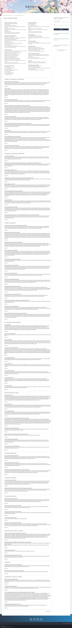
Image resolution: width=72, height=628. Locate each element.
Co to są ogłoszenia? (8, 71)
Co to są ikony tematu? (8, 74)
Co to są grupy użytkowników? (33, 25)
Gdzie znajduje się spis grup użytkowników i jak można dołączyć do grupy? (38, 27)
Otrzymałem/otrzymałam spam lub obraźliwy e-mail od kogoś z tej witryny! (38, 38)
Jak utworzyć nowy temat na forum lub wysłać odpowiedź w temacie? (16, 50)
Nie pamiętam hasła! (8, 31)
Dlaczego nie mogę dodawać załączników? (11, 57)
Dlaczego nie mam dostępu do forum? (11, 56)
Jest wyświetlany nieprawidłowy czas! (11, 39)
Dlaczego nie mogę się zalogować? (10, 28)
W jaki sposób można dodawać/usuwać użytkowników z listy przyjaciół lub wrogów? (39, 43)
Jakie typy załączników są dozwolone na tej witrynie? (36, 61)
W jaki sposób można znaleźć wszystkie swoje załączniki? (37, 62)
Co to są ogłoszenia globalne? (9, 70)
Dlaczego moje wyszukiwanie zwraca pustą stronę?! (36, 49)
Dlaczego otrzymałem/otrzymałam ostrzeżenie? (12, 58)
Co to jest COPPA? (7, 24)
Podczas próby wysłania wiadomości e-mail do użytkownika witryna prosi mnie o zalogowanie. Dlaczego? (15, 47)
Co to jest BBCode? (8, 66)
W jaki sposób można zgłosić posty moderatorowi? (12, 59)
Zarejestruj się (60, 18)
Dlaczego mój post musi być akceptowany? (11, 62)
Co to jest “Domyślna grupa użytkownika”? (34, 31)
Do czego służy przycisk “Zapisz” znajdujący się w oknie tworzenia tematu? (15, 61)
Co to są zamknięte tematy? (9, 73)
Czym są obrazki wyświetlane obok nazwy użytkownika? (13, 43)
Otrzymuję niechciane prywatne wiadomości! (35, 36)
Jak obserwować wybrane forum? (33, 57)
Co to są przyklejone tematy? (9, 72)
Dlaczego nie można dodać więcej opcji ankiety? (12, 54)
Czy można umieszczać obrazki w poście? (11, 69)
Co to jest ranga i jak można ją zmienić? (11, 45)
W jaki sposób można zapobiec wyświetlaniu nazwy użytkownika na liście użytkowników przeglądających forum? (15, 38)
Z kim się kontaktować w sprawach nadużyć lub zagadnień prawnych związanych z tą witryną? (39, 68)
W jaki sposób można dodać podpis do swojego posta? (13, 52)
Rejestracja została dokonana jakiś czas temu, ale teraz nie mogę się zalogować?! (15, 30)
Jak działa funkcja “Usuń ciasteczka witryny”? (12, 33)
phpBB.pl (12, 626)
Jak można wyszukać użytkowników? (34, 50)
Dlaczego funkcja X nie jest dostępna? (34, 67)
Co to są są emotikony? (8, 68)
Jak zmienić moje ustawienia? (9, 36)
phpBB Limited (32, 580)
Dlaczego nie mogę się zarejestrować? (11, 25)
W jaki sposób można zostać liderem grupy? (35, 28)
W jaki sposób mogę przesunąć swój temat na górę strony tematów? (15, 63)
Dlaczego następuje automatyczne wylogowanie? (12, 32)
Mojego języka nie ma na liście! (9, 42)
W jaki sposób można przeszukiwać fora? (34, 47)
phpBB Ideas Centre (8, 588)
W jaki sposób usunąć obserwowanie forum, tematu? (36, 58)
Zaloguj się (55, 18)
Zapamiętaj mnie (57, 27)
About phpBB (7, 582)
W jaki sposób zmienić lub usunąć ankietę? (11, 55)
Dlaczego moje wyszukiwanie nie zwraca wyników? (36, 48)
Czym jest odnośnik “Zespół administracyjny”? (35, 32)
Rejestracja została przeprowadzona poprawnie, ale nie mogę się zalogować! (15, 27)
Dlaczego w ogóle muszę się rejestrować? (11, 23)
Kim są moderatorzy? (31, 24)
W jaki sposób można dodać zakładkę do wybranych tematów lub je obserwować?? (38, 56)
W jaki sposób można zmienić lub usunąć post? (12, 51)
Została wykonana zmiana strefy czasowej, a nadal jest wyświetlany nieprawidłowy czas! (15, 41)
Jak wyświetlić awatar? (8, 44)
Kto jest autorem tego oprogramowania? (34, 66)
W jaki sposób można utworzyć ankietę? (11, 53)
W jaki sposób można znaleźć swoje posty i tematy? (36, 51)
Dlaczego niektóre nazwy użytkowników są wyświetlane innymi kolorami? (38, 30)
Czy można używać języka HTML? (10, 67)
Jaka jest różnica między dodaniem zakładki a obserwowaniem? (38, 54)
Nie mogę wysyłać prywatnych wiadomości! (35, 35)
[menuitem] (6, 1)
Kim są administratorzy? (32, 23)
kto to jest (40, 594)
